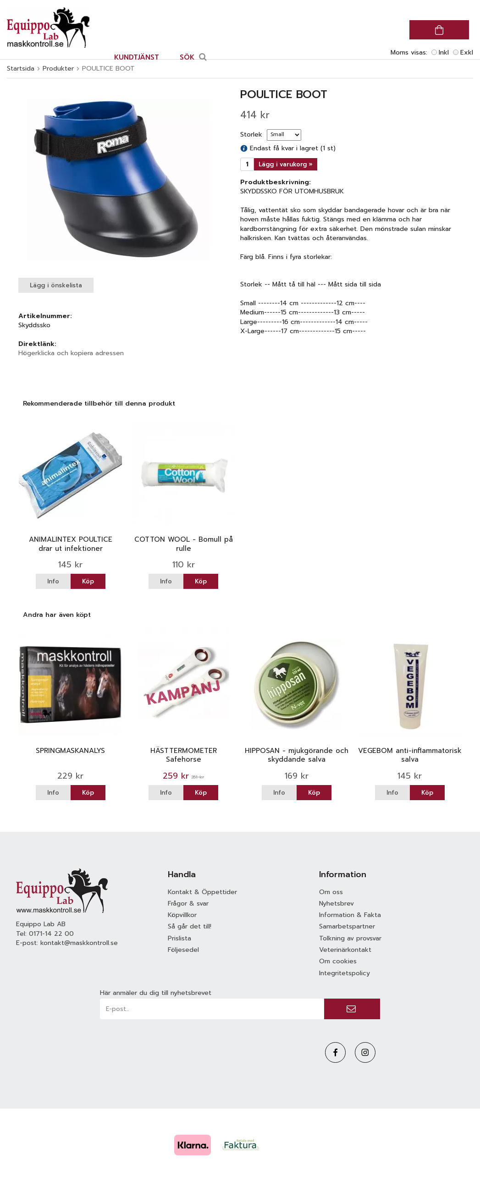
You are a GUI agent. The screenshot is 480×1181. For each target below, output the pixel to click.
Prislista (179, 938)
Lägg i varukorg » (286, 164)
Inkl (444, 52)
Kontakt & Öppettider (202, 892)
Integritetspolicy (344, 973)
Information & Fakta (350, 915)
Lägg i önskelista (56, 285)
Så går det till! (189, 926)
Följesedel (183, 950)
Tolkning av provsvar (350, 938)
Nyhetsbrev (336, 903)
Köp (88, 581)
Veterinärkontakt (345, 950)
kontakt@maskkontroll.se (79, 943)
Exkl (466, 52)
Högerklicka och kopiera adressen (71, 353)
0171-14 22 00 (51, 934)
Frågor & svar (188, 903)
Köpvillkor (182, 915)
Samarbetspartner (347, 926)
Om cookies (338, 961)
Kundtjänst (136, 57)
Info (53, 581)
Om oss (331, 892)
